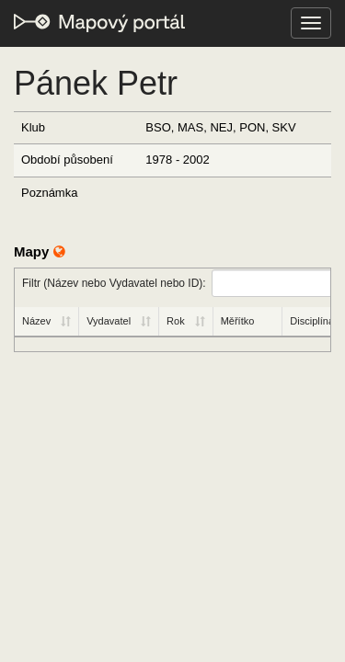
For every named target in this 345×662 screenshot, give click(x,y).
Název (36, 320)
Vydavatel (108, 320)
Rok (176, 320)
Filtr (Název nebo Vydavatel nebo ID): (176, 283)
